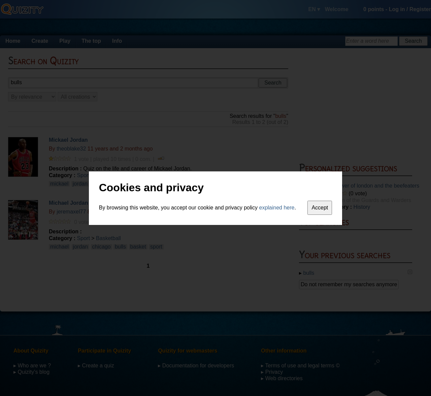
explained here (277, 207)
